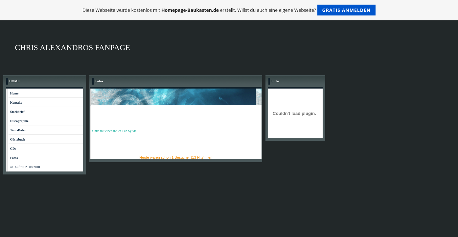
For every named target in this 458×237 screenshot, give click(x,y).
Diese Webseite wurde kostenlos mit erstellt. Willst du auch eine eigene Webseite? (229, 10)
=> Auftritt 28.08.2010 (25, 167)
